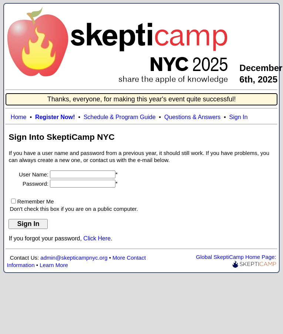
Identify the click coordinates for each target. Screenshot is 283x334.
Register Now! (55, 117)
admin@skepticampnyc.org (73, 257)
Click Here (97, 238)
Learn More (54, 265)
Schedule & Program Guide (120, 117)
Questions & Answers (192, 117)
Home (19, 117)
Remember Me (35, 201)
